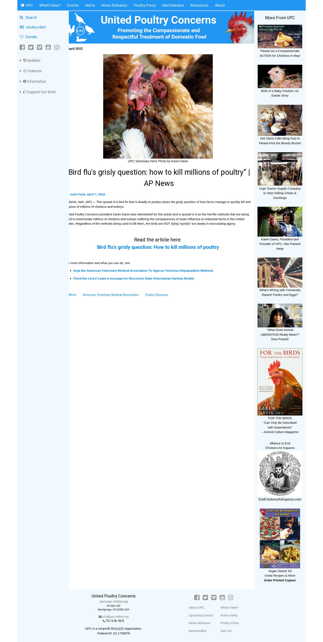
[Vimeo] (39, 47)
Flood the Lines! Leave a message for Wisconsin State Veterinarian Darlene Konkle (140, 282)
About (220, 5)
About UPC (199, 607)
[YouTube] (48, 47)
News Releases (114, 5)
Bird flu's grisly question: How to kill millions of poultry (161, 251)
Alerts (90, 5)
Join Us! (228, 631)
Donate (28, 37)
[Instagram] (57, 47)
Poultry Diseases (163, 298)
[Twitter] (31, 47)
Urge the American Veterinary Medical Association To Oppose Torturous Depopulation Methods (150, 274)
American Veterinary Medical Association (118, 298)
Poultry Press (145, 5)
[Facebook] (22, 47)
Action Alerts (231, 615)
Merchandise (173, 5)
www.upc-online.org (119, 601)
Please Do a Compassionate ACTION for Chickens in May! (279, 51)
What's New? (50, 5)
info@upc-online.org (119, 616)
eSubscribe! (33, 27)
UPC (27, 5)
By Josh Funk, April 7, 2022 (92, 193)
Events (73, 5)
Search (28, 17)
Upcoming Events (203, 615)
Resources (199, 5)
